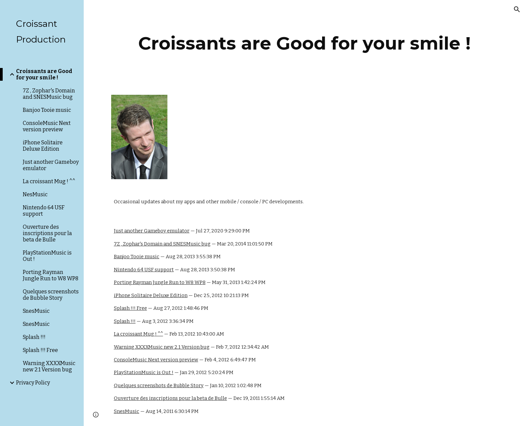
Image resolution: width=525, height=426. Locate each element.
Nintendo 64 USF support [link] (44, 210)
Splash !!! (125, 321)
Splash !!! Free (130, 308)
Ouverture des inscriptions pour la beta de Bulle (170, 398)
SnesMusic (126, 411)
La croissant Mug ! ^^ (138, 334)
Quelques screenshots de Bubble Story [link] (51, 294)
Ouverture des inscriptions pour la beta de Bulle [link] (47, 233)
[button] (517, 9)
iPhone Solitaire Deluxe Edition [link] (43, 145)
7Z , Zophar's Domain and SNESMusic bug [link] (49, 93)
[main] (304, 43)
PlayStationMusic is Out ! (143, 372)
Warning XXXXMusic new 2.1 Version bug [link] (49, 366)
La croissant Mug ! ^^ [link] (49, 181)
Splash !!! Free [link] (40, 350)
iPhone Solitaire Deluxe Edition (151, 295)
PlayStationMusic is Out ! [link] (47, 256)
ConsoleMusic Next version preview (156, 360)
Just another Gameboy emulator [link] (51, 165)
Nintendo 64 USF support (144, 270)
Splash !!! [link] (34, 337)
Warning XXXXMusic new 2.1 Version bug (162, 347)
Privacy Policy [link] (33, 382)
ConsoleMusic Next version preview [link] (47, 126)
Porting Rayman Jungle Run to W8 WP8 (160, 282)
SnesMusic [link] (36, 311)
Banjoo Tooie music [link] (47, 110)
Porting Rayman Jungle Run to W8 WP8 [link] (50, 275)
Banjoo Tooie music (136, 257)
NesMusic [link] (35, 194)
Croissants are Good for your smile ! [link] (44, 74)
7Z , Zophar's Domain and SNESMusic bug (162, 244)
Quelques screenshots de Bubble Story (159, 385)
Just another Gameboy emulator (152, 231)
